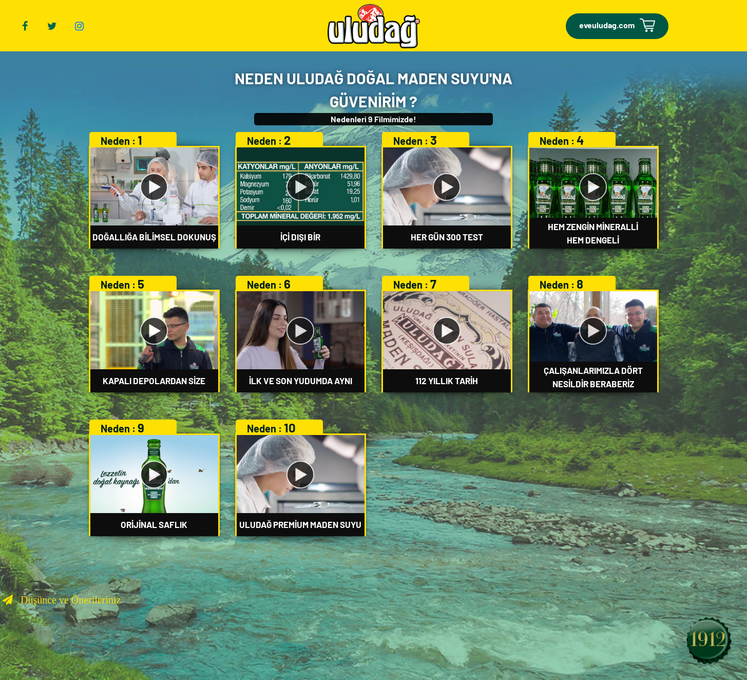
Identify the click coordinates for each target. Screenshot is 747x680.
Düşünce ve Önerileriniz (67, 600)
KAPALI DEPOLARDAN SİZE (154, 380)
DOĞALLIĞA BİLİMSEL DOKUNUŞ (154, 237)
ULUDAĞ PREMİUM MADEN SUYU (300, 524)
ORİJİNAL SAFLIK (154, 524)
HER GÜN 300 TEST (447, 237)
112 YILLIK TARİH (446, 380)
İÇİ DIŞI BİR (300, 237)
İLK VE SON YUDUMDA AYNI (300, 380)
